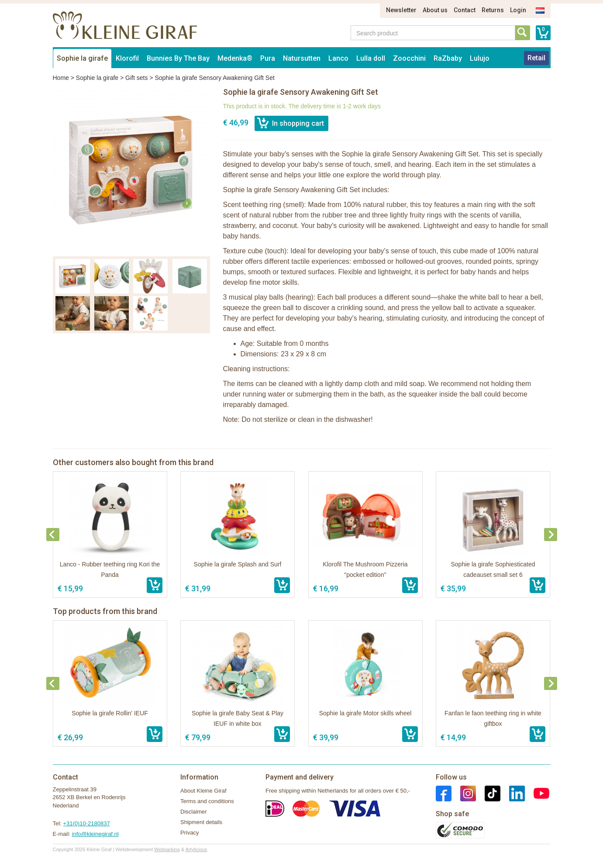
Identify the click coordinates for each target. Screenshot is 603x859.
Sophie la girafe (82, 58)
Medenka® (234, 58)
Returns (493, 10)
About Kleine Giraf (203, 790)
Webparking (167, 849)
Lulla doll (370, 58)
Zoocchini (409, 58)
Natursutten (301, 58)
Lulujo (479, 58)
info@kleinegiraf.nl (95, 834)
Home (61, 77)
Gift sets (136, 77)
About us (435, 10)
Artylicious (196, 849)
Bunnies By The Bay (178, 58)
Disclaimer (193, 811)
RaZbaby (448, 58)
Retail (536, 58)
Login (518, 10)
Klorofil (127, 58)
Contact (465, 10)
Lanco (338, 58)
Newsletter (401, 10)
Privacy (189, 832)
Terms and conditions (207, 801)
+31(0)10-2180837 (86, 823)
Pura (267, 58)
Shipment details (201, 822)
